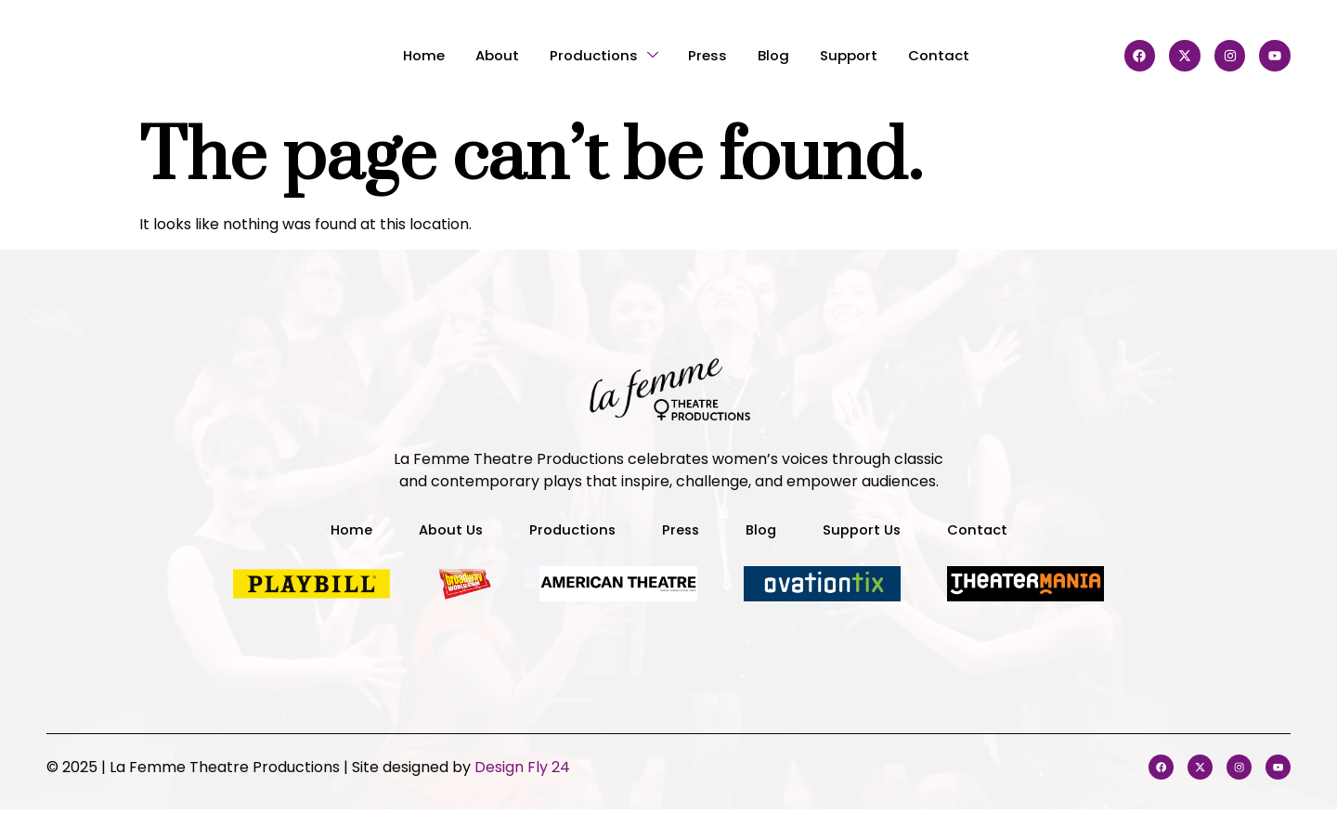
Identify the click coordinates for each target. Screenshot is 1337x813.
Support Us (868, 529)
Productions (595, 55)
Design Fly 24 (522, 768)
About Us (442, 529)
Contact (966, 55)
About (479, 55)
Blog (781, 55)
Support (866, 55)
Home (396, 55)
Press (708, 55)
